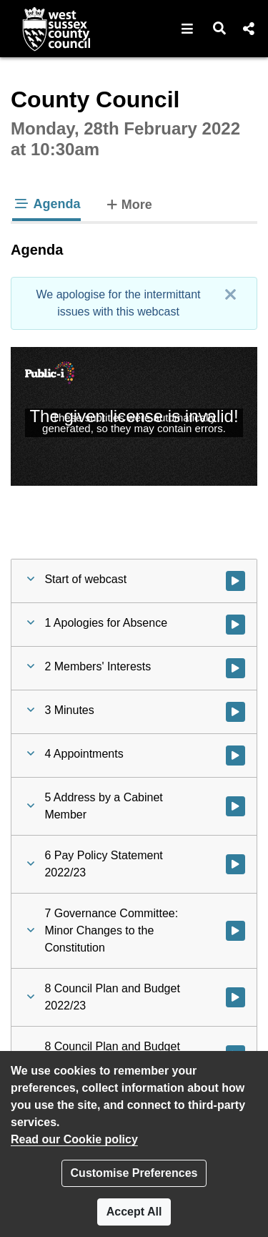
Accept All (134, 1212)
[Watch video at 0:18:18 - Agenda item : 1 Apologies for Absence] (235, 625)
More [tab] (128, 203)
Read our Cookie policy (74, 1139)
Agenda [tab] (46, 204)
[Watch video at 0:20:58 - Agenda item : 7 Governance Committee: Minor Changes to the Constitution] (235, 931)
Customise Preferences (134, 1173)
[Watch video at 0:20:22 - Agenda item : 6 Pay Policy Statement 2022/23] (235, 864)
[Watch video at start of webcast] (235, 581)
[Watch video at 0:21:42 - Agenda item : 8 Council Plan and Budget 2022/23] (235, 997)
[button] (188, 28)
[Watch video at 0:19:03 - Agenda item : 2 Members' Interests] (235, 668)
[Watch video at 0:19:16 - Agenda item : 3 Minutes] (235, 712)
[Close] (230, 295)
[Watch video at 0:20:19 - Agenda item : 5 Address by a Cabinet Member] (235, 806)
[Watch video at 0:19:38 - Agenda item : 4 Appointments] (235, 755)
